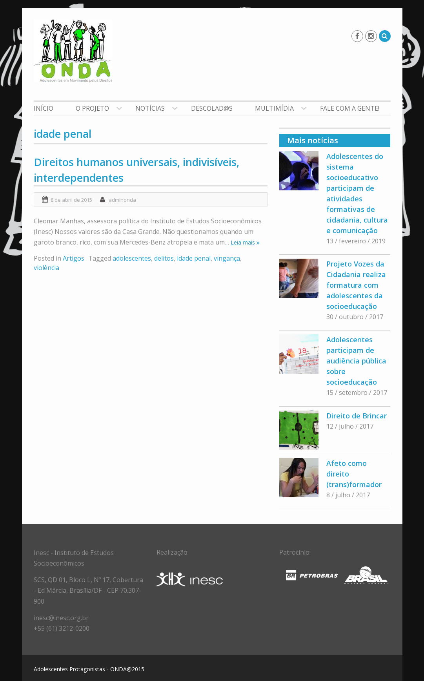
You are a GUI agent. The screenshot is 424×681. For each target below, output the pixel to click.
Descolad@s (212, 108)
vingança (227, 258)
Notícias (150, 108)
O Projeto (92, 108)
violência (46, 267)
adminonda (122, 199)
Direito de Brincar (356, 415)
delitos (164, 258)
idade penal (194, 258)
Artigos (73, 258)
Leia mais (243, 242)
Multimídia (274, 108)
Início (43, 108)
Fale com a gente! (349, 108)
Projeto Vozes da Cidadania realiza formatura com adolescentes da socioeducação (356, 285)
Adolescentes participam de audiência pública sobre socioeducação (356, 361)
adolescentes (132, 258)
